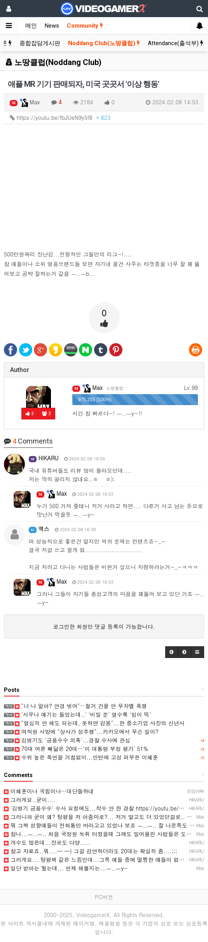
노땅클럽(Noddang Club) (53, 62)
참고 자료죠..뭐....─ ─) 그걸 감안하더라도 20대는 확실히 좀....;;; (90, 851)
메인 (31, 25)
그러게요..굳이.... (29, 799)
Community (85, 25)
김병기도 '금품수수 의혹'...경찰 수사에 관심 (72, 740)
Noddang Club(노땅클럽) (104, 43)
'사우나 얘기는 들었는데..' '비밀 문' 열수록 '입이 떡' (83, 714)
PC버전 (104, 897)
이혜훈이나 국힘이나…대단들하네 (49, 791)
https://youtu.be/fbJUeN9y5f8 (60, 117)
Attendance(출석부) (175, 43)
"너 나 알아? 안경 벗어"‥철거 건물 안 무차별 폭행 (81, 706)
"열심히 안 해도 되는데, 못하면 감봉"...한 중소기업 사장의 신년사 (100, 723)
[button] (171, 652)
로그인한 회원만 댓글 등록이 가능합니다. (104, 626)
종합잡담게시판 (39, 43)
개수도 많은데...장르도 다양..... (47, 842)
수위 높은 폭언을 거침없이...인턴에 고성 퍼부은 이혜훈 (86, 757)
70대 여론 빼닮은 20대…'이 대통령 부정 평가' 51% (81, 749)
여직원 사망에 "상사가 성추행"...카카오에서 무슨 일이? (87, 731)
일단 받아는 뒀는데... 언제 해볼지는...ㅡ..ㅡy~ (66, 868)
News (52, 25)
